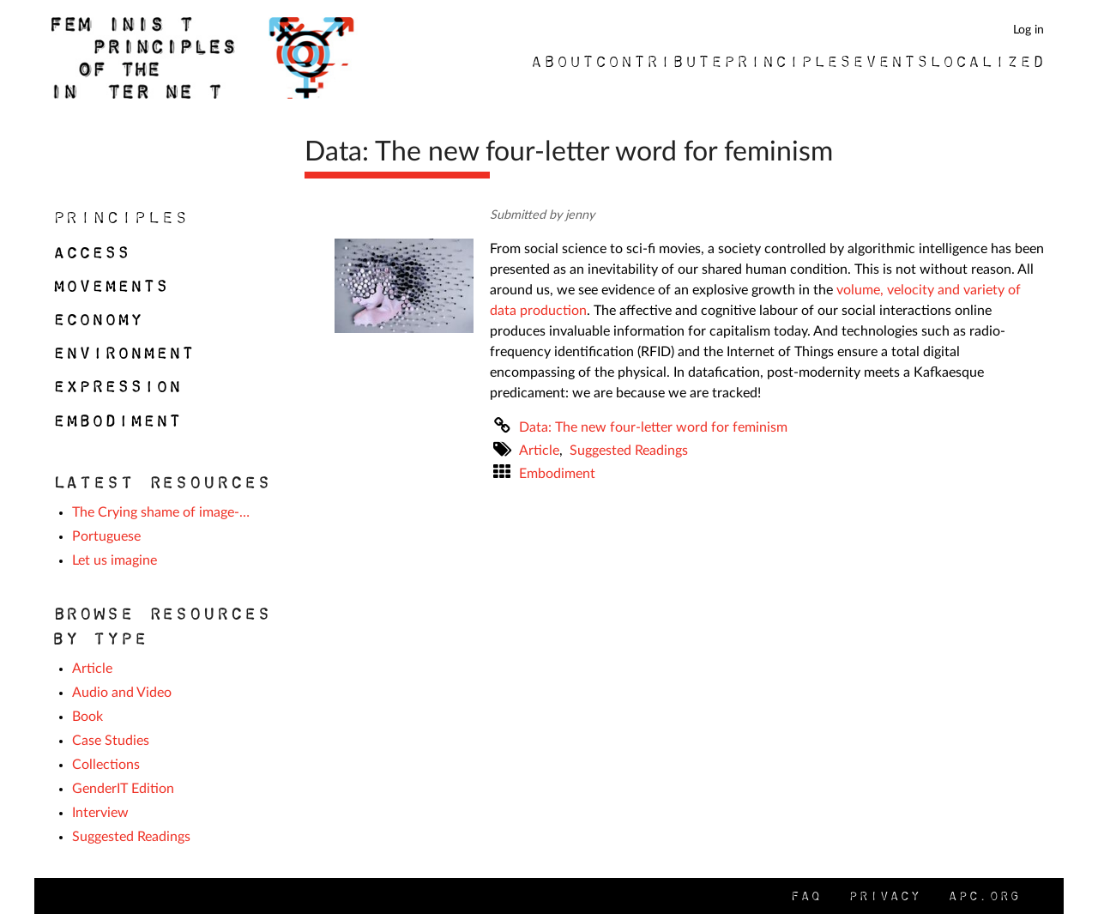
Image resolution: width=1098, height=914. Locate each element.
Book (87, 716)
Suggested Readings (629, 450)
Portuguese (106, 536)
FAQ (804, 895)
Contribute (658, 61)
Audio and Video (122, 692)
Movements (109, 286)
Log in (1028, 29)
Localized (986, 61)
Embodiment (557, 474)
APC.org (983, 895)
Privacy (884, 895)
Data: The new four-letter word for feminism (653, 427)
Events (889, 61)
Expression (115, 386)
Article (539, 450)
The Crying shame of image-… (161, 512)
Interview (100, 813)
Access (90, 252)
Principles (786, 61)
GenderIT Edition (123, 789)
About (561, 61)
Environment (122, 353)
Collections (106, 765)
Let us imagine (114, 560)
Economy (96, 319)
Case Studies (110, 741)
